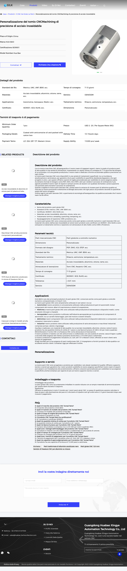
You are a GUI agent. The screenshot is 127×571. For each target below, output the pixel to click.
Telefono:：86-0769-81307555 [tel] (13, 531)
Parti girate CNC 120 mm (90, 446)
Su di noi (56, 5)
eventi (83, 5)
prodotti (11, 14)
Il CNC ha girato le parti (25, 14)
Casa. (22, 5)
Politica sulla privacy (11, 564)
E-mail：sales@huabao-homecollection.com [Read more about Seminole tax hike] (18, 535)
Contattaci (70, 5)
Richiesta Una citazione (50, 65)
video (44, 5)
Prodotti (33, 5)
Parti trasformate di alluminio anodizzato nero (61, 446)
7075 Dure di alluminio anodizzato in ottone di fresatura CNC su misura (15, 279)
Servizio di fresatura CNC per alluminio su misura (51, 449)
